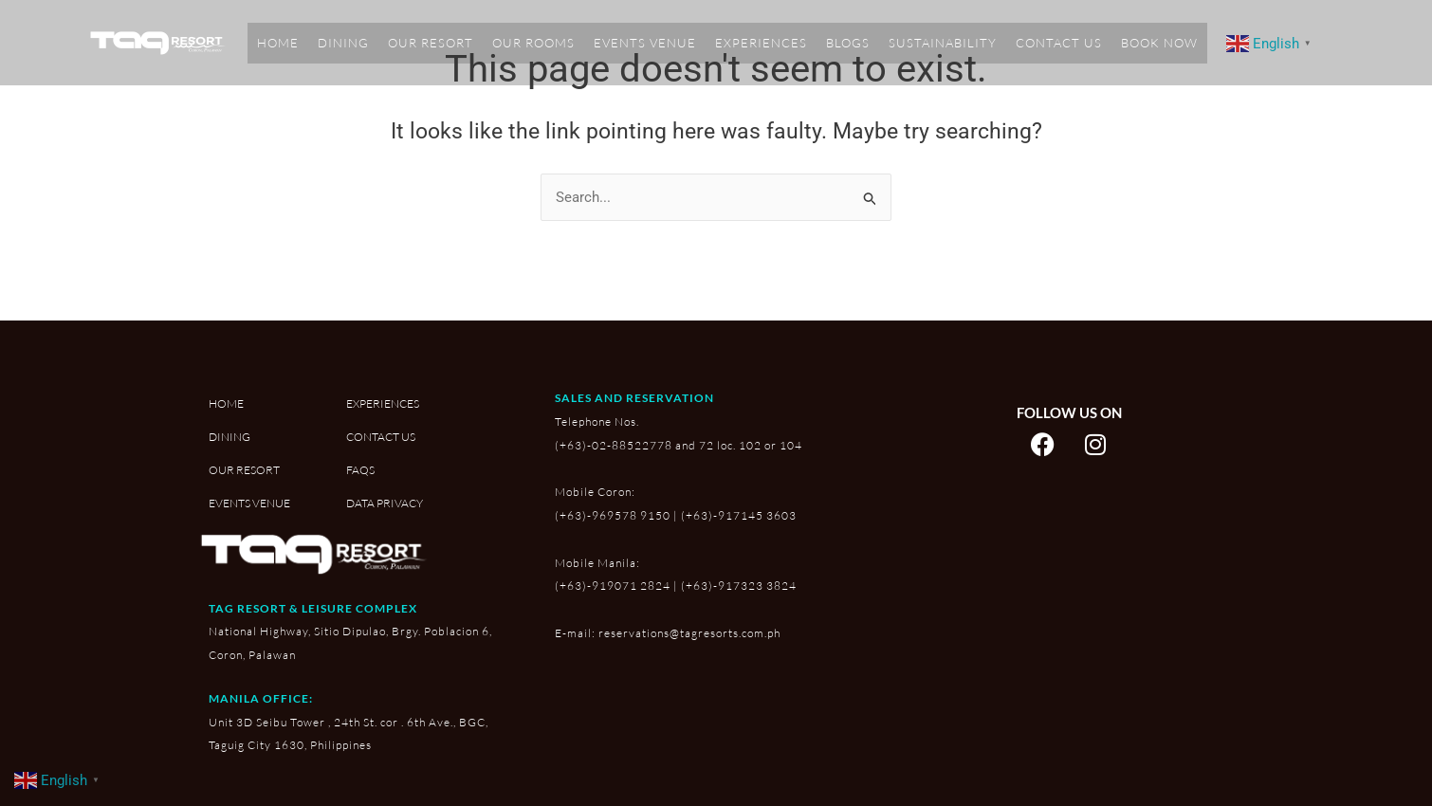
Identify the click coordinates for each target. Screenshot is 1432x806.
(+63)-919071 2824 (612, 586)
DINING (343, 42)
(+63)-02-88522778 (613, 445)
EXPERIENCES (761, 42)
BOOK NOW (1159, 42)
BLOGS (848, 42)
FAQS (360, 471)
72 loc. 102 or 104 (750, 445)
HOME (278, 42)
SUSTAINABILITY (943, 42)
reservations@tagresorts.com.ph (689, 633)
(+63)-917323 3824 (739, 586)
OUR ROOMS (533, 42)
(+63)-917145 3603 (739, 515)
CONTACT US (1059, 42)
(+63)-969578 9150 (612, 515)
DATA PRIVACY (384, 504)
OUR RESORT (430, 42)
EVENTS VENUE (645, 42)
